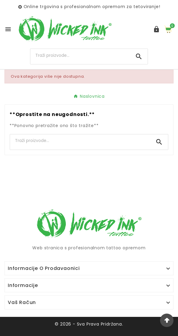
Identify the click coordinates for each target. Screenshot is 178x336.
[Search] (80, 55)
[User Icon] (156, 29)
